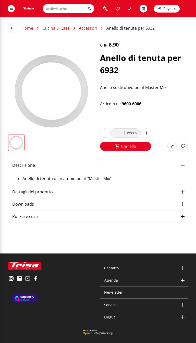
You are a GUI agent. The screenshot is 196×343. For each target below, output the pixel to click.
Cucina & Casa (56, 28)
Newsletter (113, 292)
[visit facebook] (36, 279)
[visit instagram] (11, 279)
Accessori (88, 28)
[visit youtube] (27, 279)
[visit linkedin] (19, 279)
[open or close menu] (11, 9)
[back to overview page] (14, 28)
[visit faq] (105, 9)
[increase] (146, 133)
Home (27, 28)
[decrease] (104, 133)
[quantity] (118, 133)
